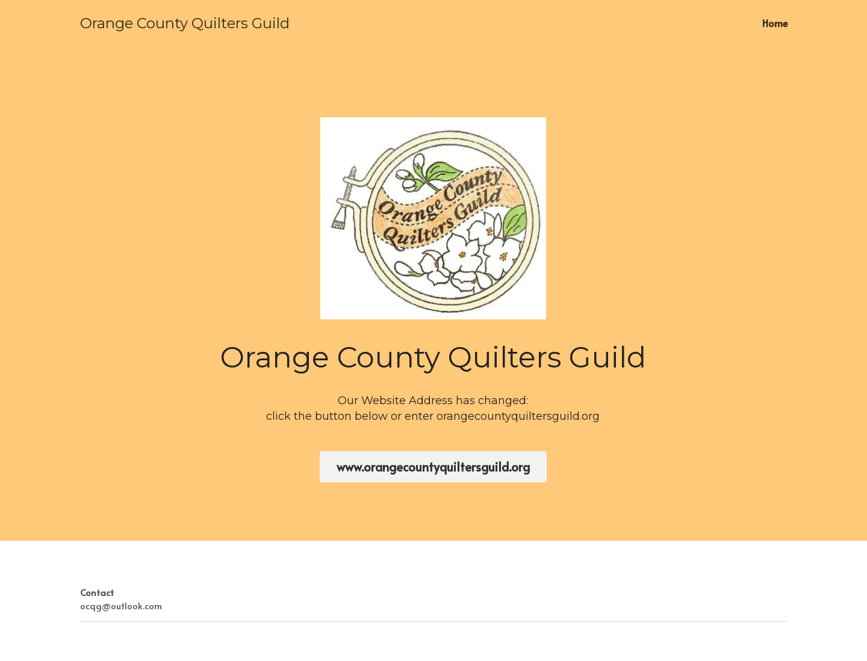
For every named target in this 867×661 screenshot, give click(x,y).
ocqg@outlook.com (121, 605)
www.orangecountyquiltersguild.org (433, 466)
